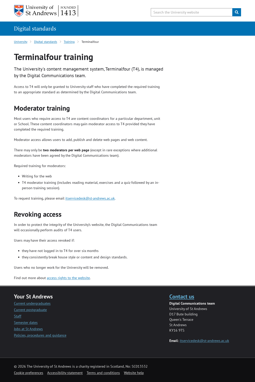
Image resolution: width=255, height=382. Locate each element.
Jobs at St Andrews (28, 329)
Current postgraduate (30, 309)
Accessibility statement (65, 372)
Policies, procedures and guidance (40, 335)
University (20, 42)
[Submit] (236, 12)
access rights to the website (68, 278)
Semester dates (26, 322)
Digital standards (35, 28)
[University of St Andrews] (46, 11)
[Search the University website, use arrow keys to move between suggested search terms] (191, 12)
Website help (134, 372)
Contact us (181, 296)
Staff (17, 316)
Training (69, 42)
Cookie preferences (28, 372)
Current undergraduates (32, 303)
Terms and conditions (103, 372)
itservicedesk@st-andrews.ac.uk (90, 198)
